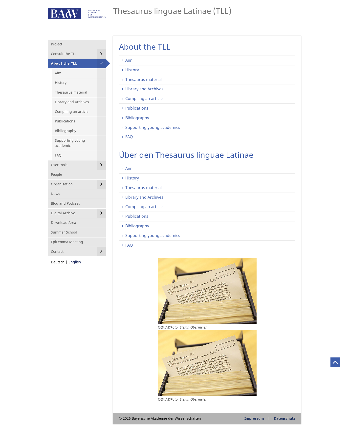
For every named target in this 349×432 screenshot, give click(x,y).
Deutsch (58, 262)
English (74, 262)
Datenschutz (284, 418)
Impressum (254, 418)
